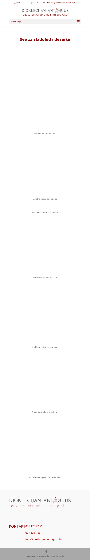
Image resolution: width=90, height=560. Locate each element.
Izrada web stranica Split (37, 556)
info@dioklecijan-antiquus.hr (43, 539)
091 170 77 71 (34, 526)
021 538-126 (33, 533)
